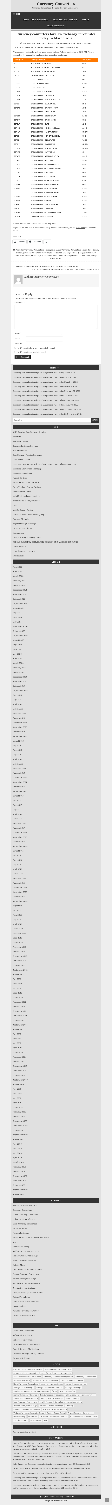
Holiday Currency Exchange (25, 1256)
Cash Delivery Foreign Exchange (27, 455)
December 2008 (20, 1176)
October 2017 (19, 787)
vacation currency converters (26, 1311)
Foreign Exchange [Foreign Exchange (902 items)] (73, 1388)
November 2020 (20, 626)
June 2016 (17, 860)
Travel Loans (18, 556)
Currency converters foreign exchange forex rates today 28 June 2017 (44, 464)
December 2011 (20, 1011)
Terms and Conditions (22, 528)
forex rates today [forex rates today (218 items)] (67, 1391)
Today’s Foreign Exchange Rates (27, 537)
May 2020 (17, 654)
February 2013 (19, 947)
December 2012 (20, 956)
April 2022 (17, 571)
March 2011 (18, 1052)
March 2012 (18, 997)
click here (80, 228)
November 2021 (20, 594)
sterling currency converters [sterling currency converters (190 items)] (26, 1409)
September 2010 (20, 1080)
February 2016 (19, 878)
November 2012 (20, 961)
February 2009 (19, 1167)
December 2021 (20, 590)
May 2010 (17, 1098)
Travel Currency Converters (26, 1302)
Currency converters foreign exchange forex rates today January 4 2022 (45, 405)
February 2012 (19, 1002)
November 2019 (20, 681)
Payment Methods (21, 519)
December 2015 (20, 887)
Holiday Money (19, 1265)
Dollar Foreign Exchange (24, 1219)
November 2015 (20, 892)
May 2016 (17, 865)
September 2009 (20, 1135)
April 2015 (17, 924)
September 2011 (20, 1025)
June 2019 (17, 695)
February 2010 (19, 1112)
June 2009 (17, 1149)
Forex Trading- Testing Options (27, 487)
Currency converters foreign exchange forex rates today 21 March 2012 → (65, 269)
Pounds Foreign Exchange (24, 1279)
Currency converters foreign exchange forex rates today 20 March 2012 (56, 36)
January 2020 (19, 672)
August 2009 (18, 1139)
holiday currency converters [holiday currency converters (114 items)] (82, 1395)
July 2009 (17, 1144)
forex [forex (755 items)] (54, 1391)
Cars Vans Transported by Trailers (28, 1354)
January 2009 (19, 1171)
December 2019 (20, 677)
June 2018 (17, 750)
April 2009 (17, 1158)
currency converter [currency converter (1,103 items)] (63, 1373)
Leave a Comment (84, 43)
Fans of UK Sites (20, 478)
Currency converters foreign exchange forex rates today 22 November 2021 (47, 414)
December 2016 (20, 833)
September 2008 (20, 1190)
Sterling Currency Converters (30, 253)
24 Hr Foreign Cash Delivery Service (29, 432)
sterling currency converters (77, 256)
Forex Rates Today (90, 250)
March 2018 (18, 764)
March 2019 (18, 709)
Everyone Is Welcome (22, 473)
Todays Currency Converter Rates (28, 1292)
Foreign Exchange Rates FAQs (26, 482)
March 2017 (18, 819)
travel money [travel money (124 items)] (19, 1417)
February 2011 (19, 1057)
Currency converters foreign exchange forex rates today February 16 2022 (46, 391)
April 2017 (17, 814)
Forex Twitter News (22, 492)
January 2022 (19, 585)
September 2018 (20, 736)
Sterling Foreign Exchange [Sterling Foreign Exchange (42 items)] (55, 1409)
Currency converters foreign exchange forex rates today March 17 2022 (45, 382)
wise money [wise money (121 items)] (35, 1420)
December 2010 (20, 1066)
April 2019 (17, 704)
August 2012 (18, 974)
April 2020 (17, 658)
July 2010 (17, 1089)
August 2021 (18, 608)
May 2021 (17, 622)
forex (44, 256)
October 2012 (19, 965)
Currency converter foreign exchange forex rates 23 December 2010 (59, 1464)
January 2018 (19, 773)
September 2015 (20, 901)
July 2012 (17, 979)
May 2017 (17, 810)
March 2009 (18, 1162)
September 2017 (20, 791)
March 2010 (18, 1107)
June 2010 (17, 1094)
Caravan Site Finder (21, 1358)
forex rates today (55, 256)
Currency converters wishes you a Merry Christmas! (47, 1473)
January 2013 (19, 952)
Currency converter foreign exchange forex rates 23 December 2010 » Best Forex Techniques (55, 1478)
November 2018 (20, 727)
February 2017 (19, 823)
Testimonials (18, 533)
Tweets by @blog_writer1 (24, 1432)
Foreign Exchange (33, 256)
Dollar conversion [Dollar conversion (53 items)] (21, 1380)
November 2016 (20, 837)
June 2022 (17, 567)
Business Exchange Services (25, 446)
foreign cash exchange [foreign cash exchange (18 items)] (23, 1388)
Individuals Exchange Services (26, 496)
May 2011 (17, 1043)
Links (15, 505)
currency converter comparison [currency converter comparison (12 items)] (58, 1377)
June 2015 (17, 915)
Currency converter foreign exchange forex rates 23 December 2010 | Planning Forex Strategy (55, 1485)
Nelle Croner (18, 1464)
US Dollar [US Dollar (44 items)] (32, 1417)
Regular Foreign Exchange (24, 524)
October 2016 (19, 842)
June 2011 (17, 1039)
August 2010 (18, 1084)
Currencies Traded (21, 460)
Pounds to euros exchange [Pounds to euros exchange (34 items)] (51, 1406)
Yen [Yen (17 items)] (45, 1420)
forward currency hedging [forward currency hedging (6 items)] (25, 1395)
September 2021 (20, 604)
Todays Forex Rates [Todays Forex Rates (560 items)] (56, 1413)
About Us (85, 19)
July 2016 (17, 855)
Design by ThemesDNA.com (56, 1501)
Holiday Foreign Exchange (24, 1260)
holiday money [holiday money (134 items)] (72, 1398)
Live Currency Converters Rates (27, 1270)
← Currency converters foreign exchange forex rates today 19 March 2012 (46, 266)
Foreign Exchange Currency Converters (63, 250)
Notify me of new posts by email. (31, 352)
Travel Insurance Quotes (24, 551)
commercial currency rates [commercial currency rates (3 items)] (25, 1373)
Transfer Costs (19, 547)
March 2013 (18, 942)
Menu (18, 14)
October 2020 (19, 631)
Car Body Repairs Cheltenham (26, 1344)
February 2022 (19, 581)
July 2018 (17, 746)
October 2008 (19, 1185)
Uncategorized (69, 253)
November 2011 (20, 1016)
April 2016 (17, 869)
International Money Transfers (65, 19)
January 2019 (19, 718)
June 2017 (17, 805)
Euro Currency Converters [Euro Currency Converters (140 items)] (25, 1384)
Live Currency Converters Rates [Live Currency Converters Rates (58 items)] (28, 1402)
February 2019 (19, 713)
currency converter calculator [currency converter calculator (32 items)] (27, 1377)
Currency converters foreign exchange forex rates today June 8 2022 (44, 373)
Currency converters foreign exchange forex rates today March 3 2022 (45, 387)
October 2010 (19, 1075)
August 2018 (18, 741)
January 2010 (19, 1116)
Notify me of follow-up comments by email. (36, 348)
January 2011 (18, 1062)
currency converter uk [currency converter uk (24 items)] (86, 1377)
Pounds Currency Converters (26, 1274)
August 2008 (18, 1194)
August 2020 (18, 640)
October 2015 (19, 897)
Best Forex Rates (20, 441)
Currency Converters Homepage (35, 19)
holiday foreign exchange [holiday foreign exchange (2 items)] (52, 1398)
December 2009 (20, 1121)
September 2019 (20, 691)
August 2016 (18, 851)
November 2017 (20, 782)
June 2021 (17, 617)
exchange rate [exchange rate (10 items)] (80, 1384)
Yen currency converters (24, 1315)
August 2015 (18, 906)
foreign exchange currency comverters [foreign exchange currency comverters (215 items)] (31, 1391)
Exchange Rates (20, 1228)
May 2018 (17, 755)
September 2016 (20, 846)
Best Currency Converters (25, 1205)
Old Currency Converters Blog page (29, 515)
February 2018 (19, 768)
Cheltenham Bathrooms (23, 1331)
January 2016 (19, 883)
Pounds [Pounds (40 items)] (49, 1402)
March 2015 (18, 929)
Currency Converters (56, 3)
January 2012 (19, 1007)
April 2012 (17, 993)
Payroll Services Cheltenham (26, 1349)
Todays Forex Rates (53, 253)
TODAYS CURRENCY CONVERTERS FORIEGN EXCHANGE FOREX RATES (45, 542)
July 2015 (17, 910)
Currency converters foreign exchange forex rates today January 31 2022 (46, 396)
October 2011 (18, 1020)
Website (18, 343)
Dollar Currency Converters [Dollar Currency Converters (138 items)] (45, 1380)
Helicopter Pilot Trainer (24, 1340)
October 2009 (19, 1130)
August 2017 (18, 796)
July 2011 (17, 1034)
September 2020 (20, 636)
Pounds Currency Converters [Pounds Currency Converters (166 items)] (68, 1402)
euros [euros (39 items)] (68, 1384)
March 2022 (18, 576)
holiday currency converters (26, 1251)
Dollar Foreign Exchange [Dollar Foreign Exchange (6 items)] (72, 1380)
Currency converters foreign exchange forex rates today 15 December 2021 (47, 409)
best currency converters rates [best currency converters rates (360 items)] (27, 1369)
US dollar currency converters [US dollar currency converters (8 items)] (54, 1417)
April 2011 (17, 1048)
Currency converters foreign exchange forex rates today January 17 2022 (46, 400)
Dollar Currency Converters (25, 1215)
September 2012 (20, 970)
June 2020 (17, 649)
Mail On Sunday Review (55, 25)
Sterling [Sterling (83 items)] (69, 1406)
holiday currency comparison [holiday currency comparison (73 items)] (53, 1395)
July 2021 (17, 613)
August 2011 (18, 1029)
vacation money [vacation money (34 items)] (20, 1420)
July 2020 (17, 645)
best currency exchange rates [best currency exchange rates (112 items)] (58, 1369)
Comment (20, 303)
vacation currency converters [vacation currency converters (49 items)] (83, 1417)
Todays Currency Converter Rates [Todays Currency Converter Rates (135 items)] (28, 1413)
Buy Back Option (20, 450)
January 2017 (19, 828)
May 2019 (17, 700)
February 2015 (19, 933)
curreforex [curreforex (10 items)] (46, 1373)
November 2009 (20, 1126)
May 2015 (17, 920)
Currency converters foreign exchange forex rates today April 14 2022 (44, 377)
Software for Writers (22, 1335)
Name (18, 333)
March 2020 (18, 663)
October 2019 (19, 686)
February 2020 (19, 668)
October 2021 (19, 599)
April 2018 (17, 759)
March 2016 (18, 874)
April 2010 (17, 1103)
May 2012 (17, 988)
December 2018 (20, 723)
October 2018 (19, 732)
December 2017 (20, 778)
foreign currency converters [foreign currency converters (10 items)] (49, 1388)
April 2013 (17, 938)
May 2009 (17, 1153)
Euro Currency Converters (25, 1224)
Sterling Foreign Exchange (24, 1288)
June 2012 (17, 984)
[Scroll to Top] (107, 1500)
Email (18, 338)
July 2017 (17, 800)
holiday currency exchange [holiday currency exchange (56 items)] (25, 1398)
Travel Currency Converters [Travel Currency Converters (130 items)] (81, 1413)
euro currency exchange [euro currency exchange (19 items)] (52, 1384)
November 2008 (20, 1181)
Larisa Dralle (18, 1468)
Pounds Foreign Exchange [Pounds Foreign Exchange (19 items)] (25, 1406)
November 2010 (20, 1071)
